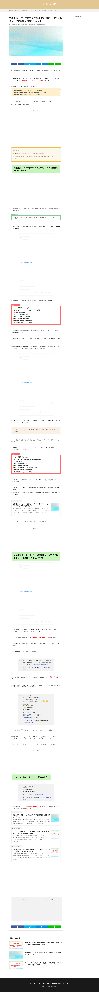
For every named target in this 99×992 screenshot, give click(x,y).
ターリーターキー (34, 24)
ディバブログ (49, 3)
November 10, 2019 (28, 722)
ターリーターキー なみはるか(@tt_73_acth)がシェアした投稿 (36, 292)
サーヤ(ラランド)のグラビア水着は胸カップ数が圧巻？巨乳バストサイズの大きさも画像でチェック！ (31, 832)
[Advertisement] (36, 127)
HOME (11, 10)
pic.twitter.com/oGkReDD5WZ (40, 664)
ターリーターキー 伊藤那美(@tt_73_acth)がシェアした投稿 (36, 412)
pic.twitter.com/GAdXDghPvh (37, 794)
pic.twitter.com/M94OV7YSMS (31, 717)
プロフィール (32, 983)
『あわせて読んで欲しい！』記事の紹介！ (23, 159)
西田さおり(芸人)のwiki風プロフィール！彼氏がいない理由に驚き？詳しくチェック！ (43, 953)
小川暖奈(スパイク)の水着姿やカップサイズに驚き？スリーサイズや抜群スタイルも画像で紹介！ (31, 505)
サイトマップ (66, 983)
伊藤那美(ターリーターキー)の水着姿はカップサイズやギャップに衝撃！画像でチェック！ (34, 156)
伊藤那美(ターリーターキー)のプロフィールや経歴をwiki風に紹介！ (29, 154)
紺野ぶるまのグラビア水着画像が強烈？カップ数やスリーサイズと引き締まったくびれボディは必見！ (31, 850)
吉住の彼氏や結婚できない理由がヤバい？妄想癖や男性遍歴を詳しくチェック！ (31, 816)
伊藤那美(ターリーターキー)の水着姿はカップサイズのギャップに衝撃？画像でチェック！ (39, 10)
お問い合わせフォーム (56, 983)
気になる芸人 (17, 10)
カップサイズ (28, 24)
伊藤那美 (40, 24)
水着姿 (43, 24)
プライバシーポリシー (43, 983)
